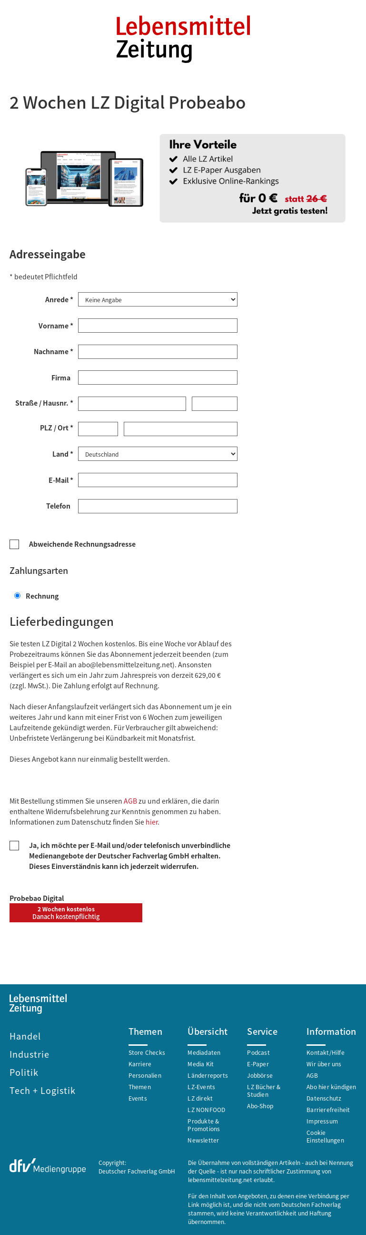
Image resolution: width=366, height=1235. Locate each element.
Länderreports (208, 1074)
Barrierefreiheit (328, 1108)
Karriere (140, 1063)
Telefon (59, 505)
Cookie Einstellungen (325, 1135)
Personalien (145, 1074)
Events (138, 1097)
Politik (24, 1071)
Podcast (258, 1051)
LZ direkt (200, 1097)
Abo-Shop (260, 1105)
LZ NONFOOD (206, 1108)
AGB (130, 800)
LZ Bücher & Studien (263, 1089)
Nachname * (53, 351)
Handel (25, 1035)
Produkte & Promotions (204, 1124)
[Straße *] (132, 403)
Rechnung (36, 595)
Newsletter (203, 1139)
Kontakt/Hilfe (326, 1051)
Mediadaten (204, 1051)
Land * (62, 453)
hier (152, 821)
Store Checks (147, 1051)
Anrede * (59, 299)
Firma (62, 377)
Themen (140, 1086)
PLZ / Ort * (56, 427)
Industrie (29, 1053)
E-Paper (257, 1063)
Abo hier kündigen (331, 1086)
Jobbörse (260, 1074)
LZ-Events (201, 1086)
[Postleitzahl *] (98, 428)
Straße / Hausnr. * (44, 402)
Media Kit (201, 1063)
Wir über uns (324, 1063)
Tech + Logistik (43, 1089)
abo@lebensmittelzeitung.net (125, 663)
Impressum (322, 1120)
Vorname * (56, 325)
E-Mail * (61, 479)
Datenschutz (324, 1097)
